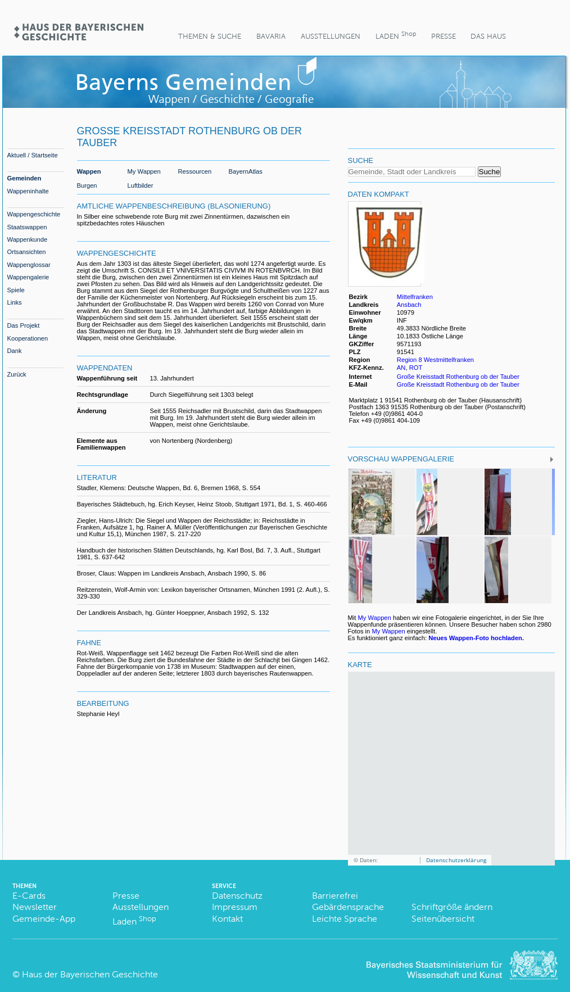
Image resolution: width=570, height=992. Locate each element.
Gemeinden (24, 178)
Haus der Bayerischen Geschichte (90, 974)
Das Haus (488, 36)
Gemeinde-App (43, 918)
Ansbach (409, 304)
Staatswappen (27, 227)
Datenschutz (237, 895)
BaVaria (271, 36)
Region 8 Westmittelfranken (435, 359)
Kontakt (227, 918)
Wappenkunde (27, 239)
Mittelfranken (415, 296)
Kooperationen (27, 338)
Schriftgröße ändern (451, 907)
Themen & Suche (209, 36)
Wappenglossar (29, 264)
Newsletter (34, 907)
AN (401, 367)
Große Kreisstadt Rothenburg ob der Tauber (458, 376)
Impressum (234, 907)
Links (14, 302)
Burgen (87, 185)
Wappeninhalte (28, 191)
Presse (443, 36)
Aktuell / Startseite (32, 155)
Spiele (16, 290)
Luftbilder (140, 185)
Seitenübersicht (442, 918)
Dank (14, 350)
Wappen (89, 171)
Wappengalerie (28, 277)
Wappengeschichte (34, 214)
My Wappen (144, 171)
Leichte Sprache (344, 918)
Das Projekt (23, 325)
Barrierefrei (335, 895)
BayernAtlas (246, 171)
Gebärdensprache (348, 907)
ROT (416, 367)
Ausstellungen (330, 36)
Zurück (16, 374)
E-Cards (29, 895)
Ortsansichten (26, 251)
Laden (396, 35)
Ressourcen (195, 171)
